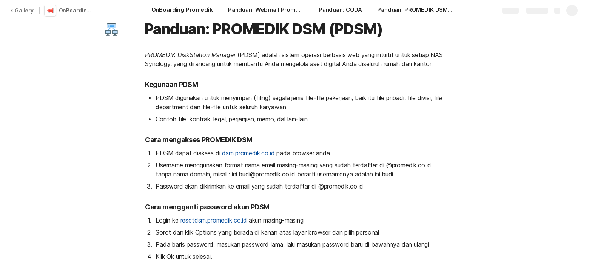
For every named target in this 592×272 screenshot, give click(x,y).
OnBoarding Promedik (77, 10)
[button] (111, 29)
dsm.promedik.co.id (248, 153)
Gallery (22, 10)
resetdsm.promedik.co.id (213, 220)
